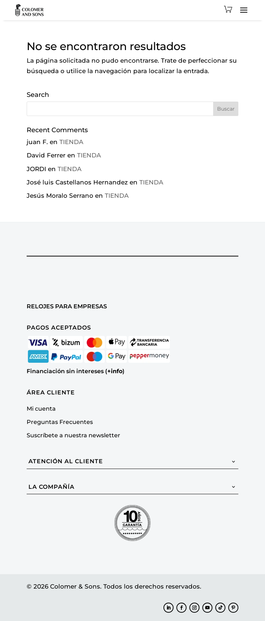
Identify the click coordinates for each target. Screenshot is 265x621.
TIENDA (71, 142)
